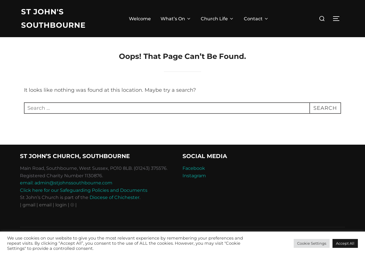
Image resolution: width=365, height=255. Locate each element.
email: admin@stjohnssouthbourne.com (66, 183)
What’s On (176, 18)
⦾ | (73, 205)
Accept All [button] (345, 243)
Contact (256, 18)
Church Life (217, 18)
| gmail (28, 205)
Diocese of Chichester (114, 197)
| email (44, 205)
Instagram (194, 175)
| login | (61, 205)
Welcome (140, 18)
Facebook (193, 168)
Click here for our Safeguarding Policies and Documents (83, 190)
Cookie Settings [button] (311, 243)
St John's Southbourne (53, 18)
